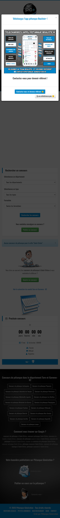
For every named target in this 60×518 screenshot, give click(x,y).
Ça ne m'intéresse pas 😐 (45, 96)
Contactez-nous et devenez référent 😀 (30, 91)
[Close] (56, 17)
